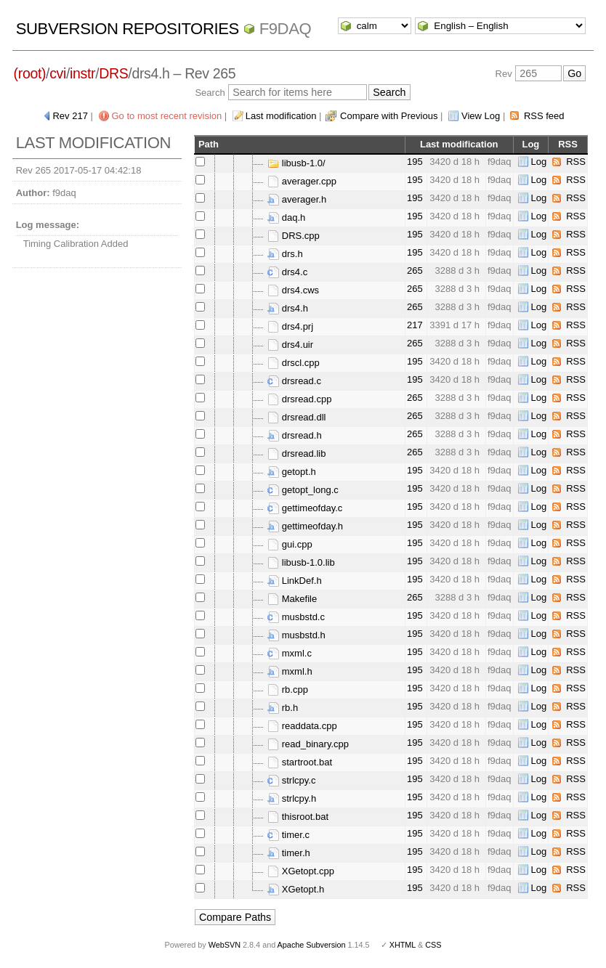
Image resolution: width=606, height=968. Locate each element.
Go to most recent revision (167, 115)
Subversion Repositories (127, 29)
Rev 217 (69, 115)
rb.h (282, 707)
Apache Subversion (312, 944)
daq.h (286, 217)
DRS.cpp (293, 235)
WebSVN (225, 944)
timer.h (288, 852)
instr (82, 73)
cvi (57, 73)
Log (539, 161)
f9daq (285, 29)
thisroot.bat (297, 816)
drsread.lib (296, 453)
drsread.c (294, 380)
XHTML (402, 944)
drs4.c (287, 272)
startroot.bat (299, 762)
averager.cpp (301, 181)
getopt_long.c (303, 489)
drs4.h (287, 308)
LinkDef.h (294, 580)
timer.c (288, 834)
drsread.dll (296, 417)
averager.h (296, 199)
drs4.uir (290, 344)
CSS (433, 944)
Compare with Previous (388, 115)
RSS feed (544, 115)
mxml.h (289, 671)
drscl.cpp (293, 362)
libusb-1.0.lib (301, 562)
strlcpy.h (291, 798)
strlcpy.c (291, 780)
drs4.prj (290, 326)
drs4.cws (293, 290)
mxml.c (289, 653)
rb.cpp (287, 689)
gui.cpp (289, 544)
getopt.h (291, 471)
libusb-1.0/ (296, 163)
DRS (113, 73)
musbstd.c (296, 616)
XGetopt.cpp (300, 871)
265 (415, 270)
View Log (480, 115)
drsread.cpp (299, 399)
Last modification (281, 115)
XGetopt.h (295, 889)
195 (415, 161)
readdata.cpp (302, 725)
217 (415, 325)
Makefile (292, 598)
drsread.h (294, 435)
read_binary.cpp (308, 744)
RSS (576, 161)
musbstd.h (296, 635)
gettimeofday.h (305, 526)
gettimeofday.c (304, 508)
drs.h (285, 253)
